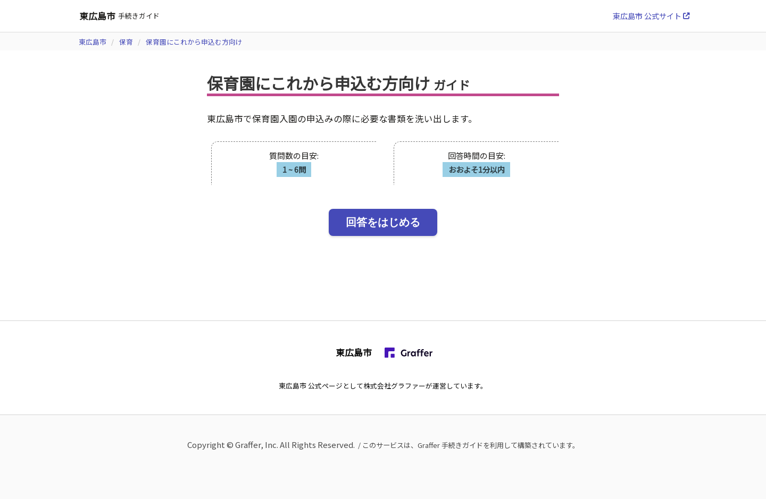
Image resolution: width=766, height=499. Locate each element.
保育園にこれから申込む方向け (194, 42)
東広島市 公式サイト (651, 15)
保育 (126, 42)
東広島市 (92, 42)
